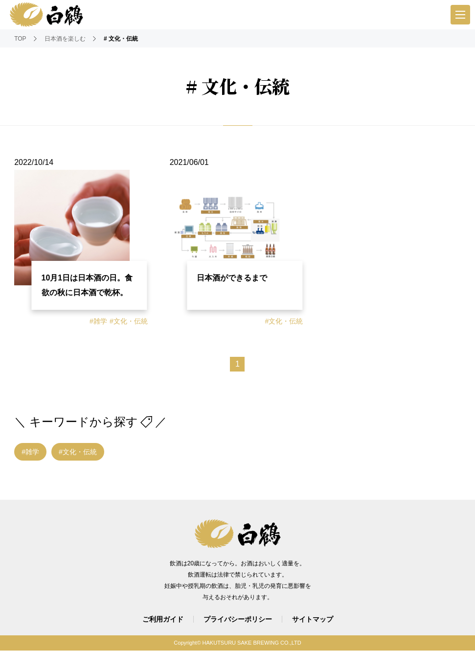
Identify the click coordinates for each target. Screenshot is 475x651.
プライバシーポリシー (238, 619)
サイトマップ (312, 619)
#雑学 (98, 322)
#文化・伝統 (129, 322)
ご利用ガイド (162, 619)
